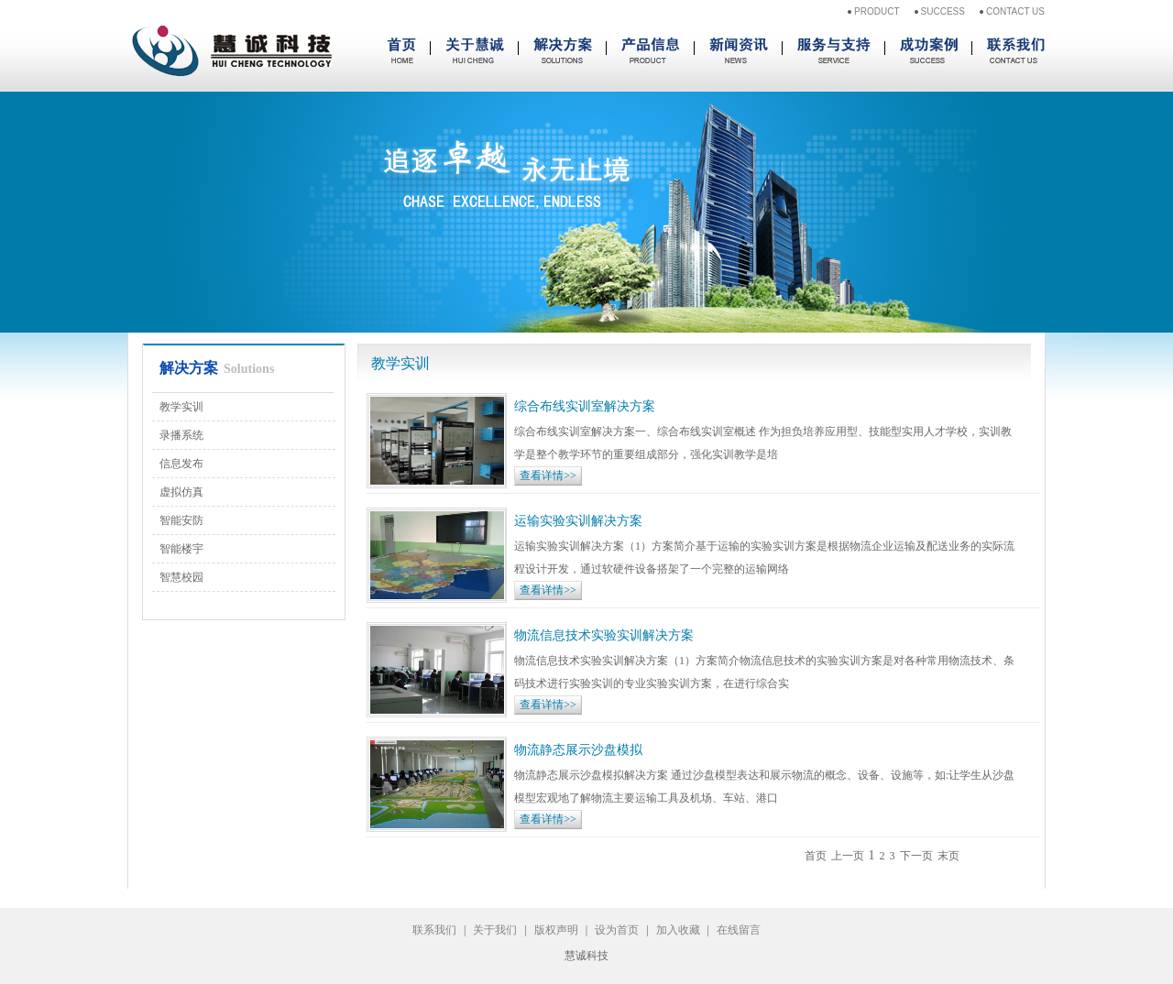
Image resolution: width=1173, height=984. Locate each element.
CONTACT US (1015, 11)
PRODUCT (876, 11)
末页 (948, 855)
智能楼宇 (181, 548)
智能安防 (181, 520)
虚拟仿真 (181, 492)
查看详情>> (548, 475)
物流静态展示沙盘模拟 (578, 750)
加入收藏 (678, 930)
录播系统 (181, 435)
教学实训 (181, 406)
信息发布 (181, 463)
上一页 (847, 855)
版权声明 (556, 930)
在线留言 (739, 930)
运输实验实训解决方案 (578, 521)
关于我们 (495, 930)
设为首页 (617, 930)
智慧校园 (181, 577)
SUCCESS (943, 11)
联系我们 (434, 930)
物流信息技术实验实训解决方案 (604, 635)
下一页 (916, 855)
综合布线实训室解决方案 (584, 406)
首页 (816, 855)
